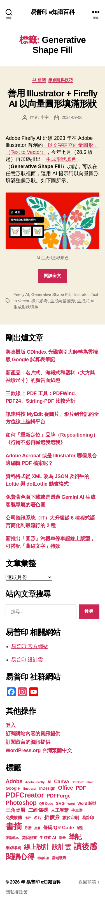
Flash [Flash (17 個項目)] (91, 782)
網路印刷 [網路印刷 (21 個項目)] (13, 848)
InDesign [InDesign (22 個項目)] (47, 788)
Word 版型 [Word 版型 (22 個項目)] (87, 803)
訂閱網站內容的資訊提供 (33, 733)
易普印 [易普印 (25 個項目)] (88, 817)
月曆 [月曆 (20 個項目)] (27, 828)
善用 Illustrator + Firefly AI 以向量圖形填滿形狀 (52, 98)
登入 (10, 725)
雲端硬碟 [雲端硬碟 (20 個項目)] (59, 858)
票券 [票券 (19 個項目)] (62, 838)
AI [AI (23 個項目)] (49, 782)
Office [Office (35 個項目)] (65, 788)
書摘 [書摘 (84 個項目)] (14, 826)
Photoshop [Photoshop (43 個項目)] (21, 802)
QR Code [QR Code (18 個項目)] (46, 804)
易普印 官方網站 (29, 646)
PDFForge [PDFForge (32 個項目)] (58, 796)
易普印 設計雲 (27, 659)
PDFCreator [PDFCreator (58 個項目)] (25, 795)
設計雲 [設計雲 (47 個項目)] (61, 846)
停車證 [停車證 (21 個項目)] (77, 810)
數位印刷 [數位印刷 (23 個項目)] (70, 817)
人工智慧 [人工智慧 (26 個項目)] (59, 810)
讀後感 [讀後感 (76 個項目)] (85, 846)
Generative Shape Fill (50, 294)
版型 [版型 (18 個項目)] (80, 828)
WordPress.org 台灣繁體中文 (39, 750)
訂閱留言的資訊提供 (28, 742)
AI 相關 (39, 80)
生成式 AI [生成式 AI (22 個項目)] (47, 837)
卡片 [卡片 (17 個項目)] (28, 818)
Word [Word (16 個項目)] (71, 803)
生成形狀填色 (61, 159)
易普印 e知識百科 (52, 12)
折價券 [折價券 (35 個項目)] (52, 817)
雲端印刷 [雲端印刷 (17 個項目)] (43, 858)
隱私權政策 (17, 892)
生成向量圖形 (62, 300)
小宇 (44, 117)
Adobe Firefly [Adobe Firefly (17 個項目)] (35, 782)
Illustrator (80, 294)
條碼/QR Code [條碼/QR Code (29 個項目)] (58, 827)
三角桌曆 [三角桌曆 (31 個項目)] (15, 810)
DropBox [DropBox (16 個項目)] (78, 782)
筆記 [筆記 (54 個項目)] (75, 836)
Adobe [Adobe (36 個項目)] (14, 781)
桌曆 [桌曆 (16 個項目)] (37, 828)
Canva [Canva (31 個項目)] (61, 781)
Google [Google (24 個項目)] (13, 788)
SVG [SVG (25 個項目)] (60, 803)
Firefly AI (21, 294)
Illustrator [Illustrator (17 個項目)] (29, 788)
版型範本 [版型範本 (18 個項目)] (12, 838)
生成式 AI (85, 300)
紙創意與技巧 (60, 80)
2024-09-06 (72, 117)
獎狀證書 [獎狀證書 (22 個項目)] (29, 837)
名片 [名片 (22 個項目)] (37, 817)
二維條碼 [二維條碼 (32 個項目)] (38, 810)
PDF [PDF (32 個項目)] (81, 788)
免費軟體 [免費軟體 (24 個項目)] (14, 817)
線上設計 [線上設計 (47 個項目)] (36, 846)
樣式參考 (39, 300)
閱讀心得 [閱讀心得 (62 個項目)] (20, 857)
